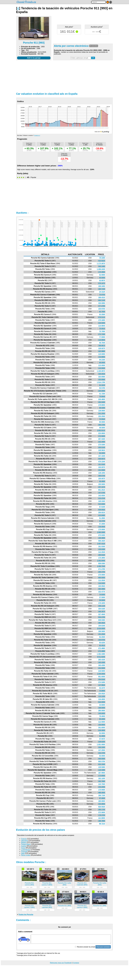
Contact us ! (37, 135)
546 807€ (101, 459)
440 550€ (101, 758)
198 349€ (101, 286)
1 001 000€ (101, 744)
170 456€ (101, 272)
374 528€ (101, 682)
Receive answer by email (85, 947)
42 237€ (102, 688)
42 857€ (102, 280)
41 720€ (102, 393)
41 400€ (102, 736)
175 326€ (101, 320)
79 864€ (102, 396)
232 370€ (101, 753)
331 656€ (101, 470)
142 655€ (101, 495)
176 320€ (101, 603)
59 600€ (102, 600)
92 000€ (102, 733)
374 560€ (101, 436)
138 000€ (101, 410)
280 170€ (101, 809)
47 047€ (102, 739)
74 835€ (102, 594)
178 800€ (101, 405)
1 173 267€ (101, 263)
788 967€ (101, 345)
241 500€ (101, 668)
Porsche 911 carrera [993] (29, 884)
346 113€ (101, 606)
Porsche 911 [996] (99, 905)
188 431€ (101, 297)
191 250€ (101, 634)
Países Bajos (26, 844)
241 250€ (101, 413)
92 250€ (102, 637)
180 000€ (101, 801)
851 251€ (101, 490)
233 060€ (101, 433)
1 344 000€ (101, 674)
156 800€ (101, 725)
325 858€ (101, 377)
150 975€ (101, 309)
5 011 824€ (101, 657)
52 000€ (102, 275)
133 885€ (101, 357)
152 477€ (101, 592)
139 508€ (101, 767)
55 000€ (102, 756)
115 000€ (101, 365)
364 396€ (101, 589)
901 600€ (101, 676)
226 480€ (101, 399)
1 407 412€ (101, 543)
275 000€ (101, 575)
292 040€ (101, 402)
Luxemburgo (25, 850)
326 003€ (101, 374)
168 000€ (101, 708)
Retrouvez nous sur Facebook (60, 963)
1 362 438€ (101, 654)
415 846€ (101, 515)
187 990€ (101, 773)
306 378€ (101, 425)
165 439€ (101, 662)
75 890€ (102, 691)
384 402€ (101, 623)
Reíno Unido (25, 855)
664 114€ (101, 300)
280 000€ (101, 710)
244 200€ (101, 787)
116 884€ (101, 326)
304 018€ (101, 609)
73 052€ (102, 419)
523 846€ (101, 504)
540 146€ (101, 266)
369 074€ (101, 476)
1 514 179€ (101, 382)
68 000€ (102, 362)
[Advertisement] (64, 76)
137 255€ (101, 750)
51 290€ (102, 518)
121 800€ (101, 818)
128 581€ (101, 450)
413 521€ (101, 261)
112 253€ (101, 552)
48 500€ (102, 427)
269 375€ (101, 572)
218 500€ (101, 323)
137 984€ (101, 685)
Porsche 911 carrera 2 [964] (29, 906)
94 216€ (102, 360)
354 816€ (101, 679)
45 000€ (102, 277)
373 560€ (101, 812)
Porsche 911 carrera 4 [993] (47, 884)
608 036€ (101, 563)
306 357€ (101, 611)
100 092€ (101, 586)
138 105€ (101, 473)
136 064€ (101, 526)
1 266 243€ (101, 269)
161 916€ (101, 464)
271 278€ (101, 569)
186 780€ (101, 821)
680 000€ (101, 577)
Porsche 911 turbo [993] (64, 884)
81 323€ (102, 385)
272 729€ (101, 334)
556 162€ (101, 541)
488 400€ (101, 792)
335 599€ (101, 303)
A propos (76, 963)
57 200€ (102, 524)
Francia (24, 839)
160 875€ (101, 640)
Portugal (24, 851)
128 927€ (101, 348)
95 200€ (102, 719)
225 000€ (101, 391)
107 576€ (101, 493)
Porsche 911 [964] (64, 905)
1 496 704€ (101, 566)
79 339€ (102, 258)
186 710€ (101, 795)
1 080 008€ (101, 532)
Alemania (24, 840)
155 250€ (101, 416)
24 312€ (102, 292)
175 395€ (101, 558)
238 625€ (101, 741)
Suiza (23, 848)
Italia (23, 853)
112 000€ (101, 722)
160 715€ (101, 289)
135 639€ (101, 549)
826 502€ (101, 807)
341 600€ (101, 727)
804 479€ (101, 617)
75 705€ (102, 331)
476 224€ (101, 461)
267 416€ (101, 439)
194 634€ (101, 625)
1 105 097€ (101, 371)
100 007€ (101, 467)
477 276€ (101, 306)
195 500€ (101, 484)
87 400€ (102, 798)
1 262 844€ (101, 560)
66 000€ (102, 453)
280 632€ (101, 555)
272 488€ (101, 648)
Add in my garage (34, 58)
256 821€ (101, 512)
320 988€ (101, 351)
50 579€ (102, 388)
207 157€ (101, 487)
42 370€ (102, 521)
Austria (23, 846)
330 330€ (101, 747)
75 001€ (102, 328)
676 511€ (101, 317)
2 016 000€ (101, 628)
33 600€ (102, 705)
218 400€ (101, 730)
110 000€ (101, 368)
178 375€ (101, 815)
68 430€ (102, 408)
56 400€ (102, 481)
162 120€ (101, 778)
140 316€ (101, 501)
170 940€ (101, 790)
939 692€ (101, 509)
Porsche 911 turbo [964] (99, 884)
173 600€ (101, 775)
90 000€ (102, 422)
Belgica (23, 842)
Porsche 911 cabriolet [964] (47, 906)
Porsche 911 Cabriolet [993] (82, 884)
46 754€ (102, 343)
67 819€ (102, 507)
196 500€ (101, 631)
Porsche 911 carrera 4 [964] (82, 906)
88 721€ (102, 824)
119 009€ (101, 354)
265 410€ (101, 659)
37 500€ (102, 597)
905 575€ (101, 761)
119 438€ (101, 770)
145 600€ (101, 713)
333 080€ (101, 804)
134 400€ (101, 699)
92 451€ (102, 645)
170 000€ (101, 529)
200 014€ (101, 447)
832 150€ (101, 764)
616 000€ (101, 702)
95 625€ (102, 642)
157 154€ (101, 456)
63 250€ (102, 314)
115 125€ (101, 696)
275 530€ (101, 444)
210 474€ (101, 498)
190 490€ (101, 538)
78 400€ (102, 716)
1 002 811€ (101, 430)
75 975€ (102, 294)
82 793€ (102, 311)
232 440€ (101, 442)
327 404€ (101, 614)
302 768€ (101, 781)
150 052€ (101, 693)
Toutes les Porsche (26, 914)
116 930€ (101, 583)
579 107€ (101, 283)
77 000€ (102, 337)
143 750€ (101, 784)
